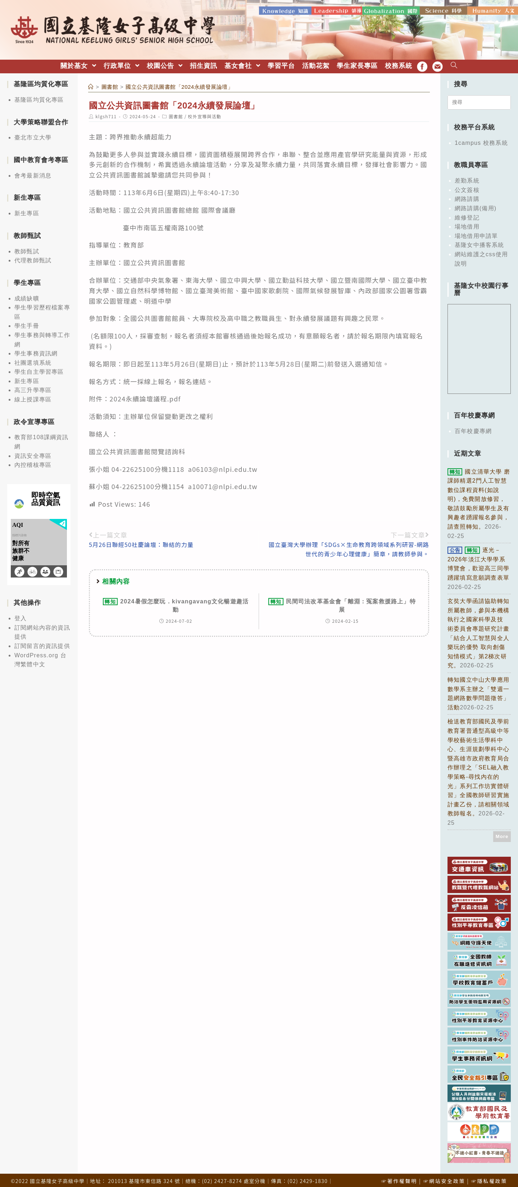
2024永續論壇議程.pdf (145, 395)
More (502, 833)
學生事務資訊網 (36, 350)
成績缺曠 (26, 295)
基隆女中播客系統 (479, 242)
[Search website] (454, 62)
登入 (20, 615)
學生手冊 (26, 322)
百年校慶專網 (473, 428)
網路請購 (467, 196)
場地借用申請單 (476, 233)
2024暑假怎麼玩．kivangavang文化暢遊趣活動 (176, 602)
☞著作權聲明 (399, 1177)
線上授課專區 (32, 396)
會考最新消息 (32, 172)
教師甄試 (26, 248)
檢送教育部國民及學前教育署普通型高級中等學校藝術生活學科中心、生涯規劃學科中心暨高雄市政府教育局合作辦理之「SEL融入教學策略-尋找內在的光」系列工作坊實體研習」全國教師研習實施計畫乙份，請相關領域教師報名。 (478, 764)
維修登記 (467, 214)
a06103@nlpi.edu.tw (223, 465)
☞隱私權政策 (489, 1177)
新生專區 (26, 210)
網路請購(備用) (475, 205)
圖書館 (176, 113)
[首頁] (91, 83)
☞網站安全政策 (444, 1177)
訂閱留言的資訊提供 (42, 643)
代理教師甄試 (32, 257)
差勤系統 (467, 177)
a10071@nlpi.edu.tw (222, 483)
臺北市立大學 (32, 134)
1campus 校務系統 (481, 140)
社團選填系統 (32, 359)
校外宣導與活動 (204, 113)
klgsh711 (106, 113)
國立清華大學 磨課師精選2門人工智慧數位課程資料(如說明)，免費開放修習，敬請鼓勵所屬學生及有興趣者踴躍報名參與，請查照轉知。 (478, 495)
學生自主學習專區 (39, 368)
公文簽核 (467, 187)
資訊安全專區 (32, 453)
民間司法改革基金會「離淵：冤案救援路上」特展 (342, 602)
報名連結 (192, 377)
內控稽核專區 (32, 462)
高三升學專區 (32, 387)
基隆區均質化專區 (39, 96)
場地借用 (467, 223)
